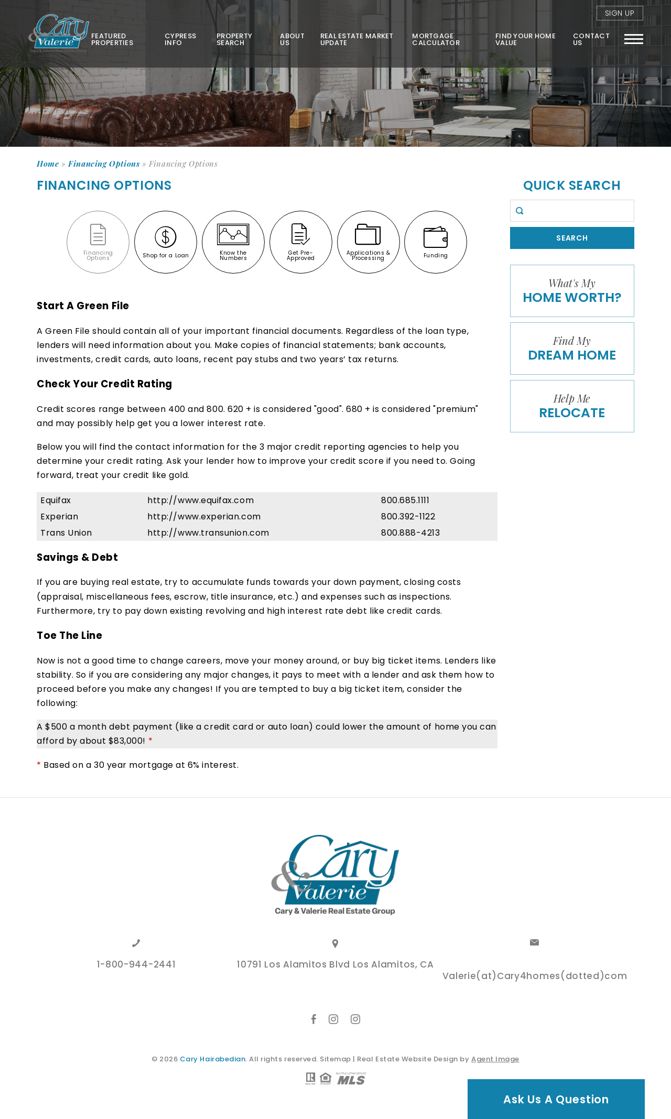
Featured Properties (110, 38)
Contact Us (591, 38)
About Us (291, 38)
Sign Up (620, 12)
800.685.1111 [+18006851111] (405, 500)
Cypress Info (178, 38)
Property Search (233, 38)
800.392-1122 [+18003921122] (408, 516)
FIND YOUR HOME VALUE (525, 38)
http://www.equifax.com (200, 500)
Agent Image (495, 1059)
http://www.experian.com (204, 516)
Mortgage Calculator (435, 38)
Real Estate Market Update (356, 38)
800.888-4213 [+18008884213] (410, 533)
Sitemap (335, 1059)
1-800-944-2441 (136, 965)
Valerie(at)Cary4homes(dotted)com (534, 977)
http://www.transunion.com (208, 533)
